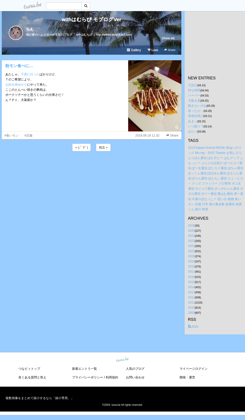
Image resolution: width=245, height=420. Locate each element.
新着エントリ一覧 (84, 368)
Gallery (134, 50)
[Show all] (168, 38)
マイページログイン (194, 368)
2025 (191, 230)
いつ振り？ (196, 126)
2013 (191, 292)
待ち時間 (194, 90)
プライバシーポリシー (87, 377)
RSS (193, 326)
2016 (191, 277)
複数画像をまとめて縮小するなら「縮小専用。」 (40, 398)
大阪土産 (194, 100)
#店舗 (28, 135)
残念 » (103, 147)
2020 (191, 256)
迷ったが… (196, 111)
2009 (191, 312)
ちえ (29, 29)
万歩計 (192, 85)
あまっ (192, 121)
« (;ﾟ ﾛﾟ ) (81, 147)
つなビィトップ (29, 368)
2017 (191, 271)
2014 (191, 287)
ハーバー (194, 95)
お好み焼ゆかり (16, 84)
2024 (191, 235)
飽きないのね (197, 105)
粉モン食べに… (19, 66)
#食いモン (12, 135)
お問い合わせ (135, 377)
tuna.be (122, 360)
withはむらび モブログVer (91, 19)
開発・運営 (187, 377)
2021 (191, 251)
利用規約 (112, 377)
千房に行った (30, 74)
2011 (191, 302)
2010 (191, 307)
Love (152, 50)
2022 (191, 246)
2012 (191, 297)
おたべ (192, 131)
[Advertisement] (91, 164)
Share (169, 50)
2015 (191, 282)
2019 (191, 261)
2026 (191, 225)
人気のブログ (135, 368)
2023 (191, 241)
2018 (191, 266)
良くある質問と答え (32, 377)
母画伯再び (196, 116)
